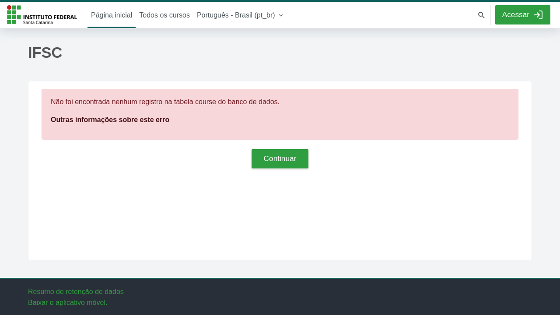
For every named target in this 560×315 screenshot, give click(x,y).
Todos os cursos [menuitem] (164, 15)
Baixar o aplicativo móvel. (67, 302)
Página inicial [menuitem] (111, 15)
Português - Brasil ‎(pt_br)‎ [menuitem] (236, 15)
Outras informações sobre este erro (110, 119)
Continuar (280, 158)
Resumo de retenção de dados (76, 291)
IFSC (42, 15)
